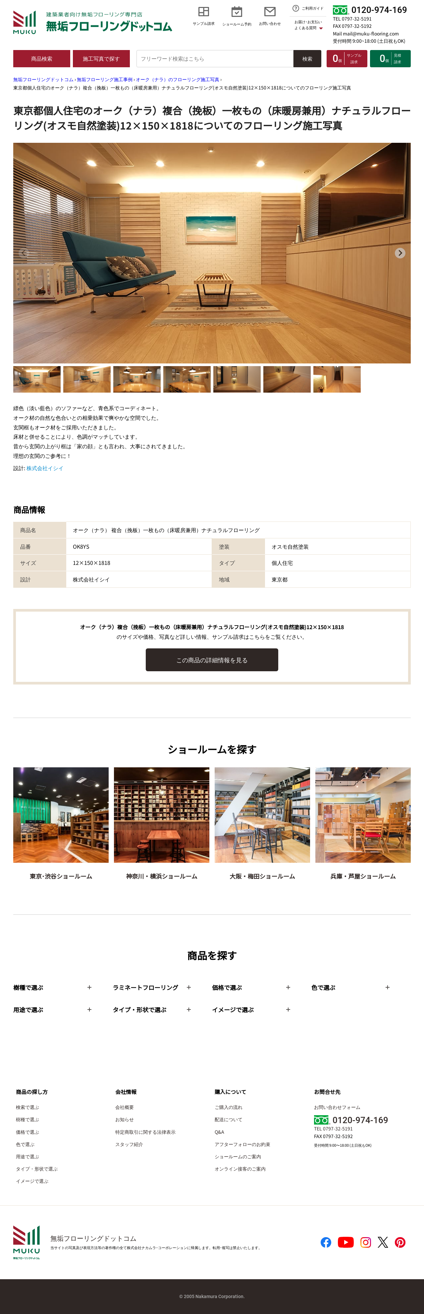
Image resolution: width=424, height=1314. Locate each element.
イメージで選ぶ (32, 1180)
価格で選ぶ (27, 1131)
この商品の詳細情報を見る (212, 659)
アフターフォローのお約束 (242, 1144)
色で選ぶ (25, 1144)
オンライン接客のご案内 (240, 1168)
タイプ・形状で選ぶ (37, 1168)
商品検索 (41, 58)
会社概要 (124, 1107)
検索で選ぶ (27, 1107)
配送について (228, 1119)
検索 (307, 58)
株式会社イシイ (45, 468)
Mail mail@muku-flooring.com (366, 33)
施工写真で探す (101, 58)
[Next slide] (400, 253)
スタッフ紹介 (129, 1144)
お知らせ (124, 1119)
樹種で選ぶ (27, 1119)
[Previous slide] (24, 253)
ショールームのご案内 (238, 1156)
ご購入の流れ (228, 1107)
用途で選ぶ (27, 1156)
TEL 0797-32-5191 (352, 18)
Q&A (219, 1131)
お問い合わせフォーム (337, 1107)
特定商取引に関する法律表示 (145, 1131)
